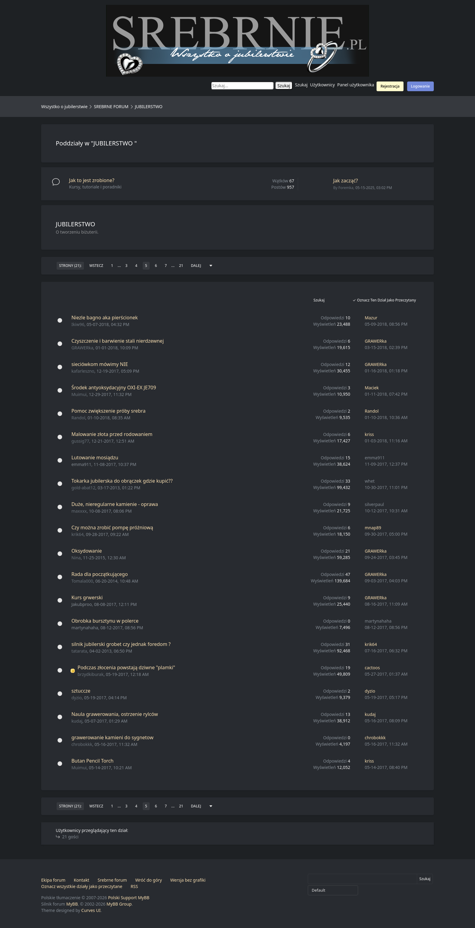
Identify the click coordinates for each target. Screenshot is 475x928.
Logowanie (420, 86)
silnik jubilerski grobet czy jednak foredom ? (121, 644)
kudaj (76, 721)
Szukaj (301, 85)
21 (181, 265)
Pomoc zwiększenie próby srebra (108, 410)
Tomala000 (82, 581)
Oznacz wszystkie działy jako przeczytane (81, 886)
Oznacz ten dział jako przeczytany (384, 300)
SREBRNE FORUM (111, 106)
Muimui (79, 394)
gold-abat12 (83, 488)
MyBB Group (119, 904)
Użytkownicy (322, 85)
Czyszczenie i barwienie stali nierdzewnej (117, 341)
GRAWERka (82, 348)
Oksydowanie (86, 550)
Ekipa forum (53, 880)
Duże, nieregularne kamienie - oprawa (114, 504)
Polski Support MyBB (129, 897)
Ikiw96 (78, 324)
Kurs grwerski (87, 597)
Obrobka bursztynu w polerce (105, 620)
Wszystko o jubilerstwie (64, 106)
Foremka (345, 187)
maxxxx (79, 511)
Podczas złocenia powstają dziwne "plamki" (126, 667)
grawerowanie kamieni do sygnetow (112, 737)
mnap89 (373, 528)
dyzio (76, 697)
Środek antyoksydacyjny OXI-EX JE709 (113, 387)
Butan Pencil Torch (92, 760)
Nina (76, 557)
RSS (134, 886)
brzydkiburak (91, 674)
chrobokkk (81, 744)
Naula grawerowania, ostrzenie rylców (114, 714)
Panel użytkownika (355, 85)
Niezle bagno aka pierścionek (104, 317)
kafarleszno (83, 371)
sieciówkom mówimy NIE (99, 364)
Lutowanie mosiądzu (94, 457)
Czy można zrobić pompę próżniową (112, 527)
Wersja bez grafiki (187, 880)
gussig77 (80, 441)
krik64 (77, 534)
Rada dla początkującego (99, 574)
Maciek (372, 388)
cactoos (372, 667)
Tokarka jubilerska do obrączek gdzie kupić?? (122, 480)
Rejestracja (390, 86)
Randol (78, 418)
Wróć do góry (148, 880)
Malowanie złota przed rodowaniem (112, 434)
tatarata (79, 651)
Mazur (371, 318)
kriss (369, 434)
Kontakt (81, 880)
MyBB (72, 904)
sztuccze (81, 690)
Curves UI (91, 910)
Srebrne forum (112, 880)
